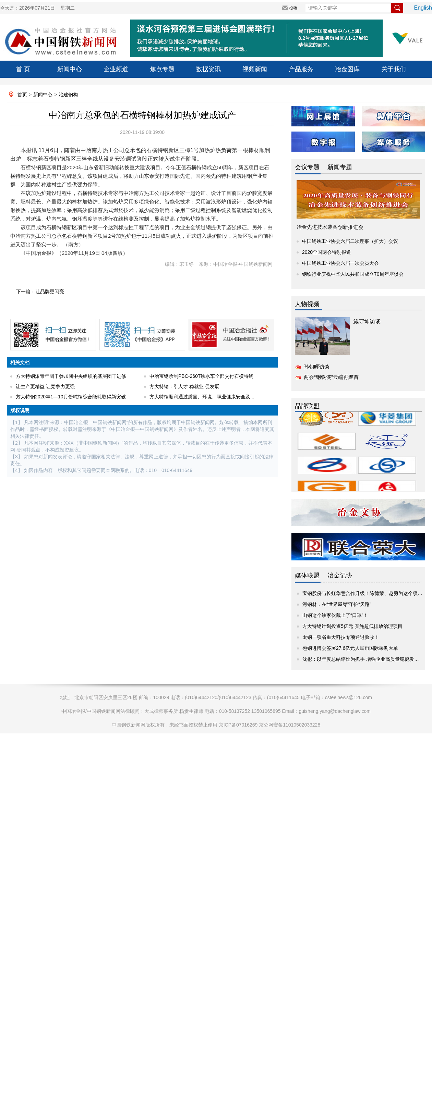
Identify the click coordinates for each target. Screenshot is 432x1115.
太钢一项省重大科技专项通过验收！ (340, 637)
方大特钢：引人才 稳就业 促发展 (184, 386)
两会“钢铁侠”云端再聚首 (331, 377)
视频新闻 (254, 69)
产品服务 (301, 69)
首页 (22, 94)
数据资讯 (208, 69)
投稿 (293, 8)
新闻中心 (69, 69)
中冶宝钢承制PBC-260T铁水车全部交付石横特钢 (201, 376)
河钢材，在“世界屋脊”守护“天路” (336, 604)
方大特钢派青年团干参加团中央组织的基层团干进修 (71, 376)
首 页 (23, 69)
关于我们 (393, 69)
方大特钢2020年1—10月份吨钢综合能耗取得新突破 (71, 396)
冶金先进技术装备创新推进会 (330, 227)
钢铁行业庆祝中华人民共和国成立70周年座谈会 (353, 274)
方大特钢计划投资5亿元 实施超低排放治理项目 (352, 626)
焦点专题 (162, 69)
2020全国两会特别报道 (326, 252)
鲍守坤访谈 (367, 321)
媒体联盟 (307, 575)
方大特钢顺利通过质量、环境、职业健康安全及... (201, 396)
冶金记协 (339, 575)
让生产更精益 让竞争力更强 (45, 386)
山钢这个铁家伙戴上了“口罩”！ (335, 615)
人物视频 (307, 304)
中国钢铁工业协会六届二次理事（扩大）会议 (350, 241)
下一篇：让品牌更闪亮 (40, 291)
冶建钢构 (68, 94)
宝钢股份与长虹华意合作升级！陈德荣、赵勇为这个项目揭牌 (367, 593)
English (423, 8)
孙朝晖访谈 (316, 367)
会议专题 (307, 167)
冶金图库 (347, 69)
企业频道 (116, 69)
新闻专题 (339, 167)
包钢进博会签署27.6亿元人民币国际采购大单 (350, 648)
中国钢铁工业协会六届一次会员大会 (340, 263)
